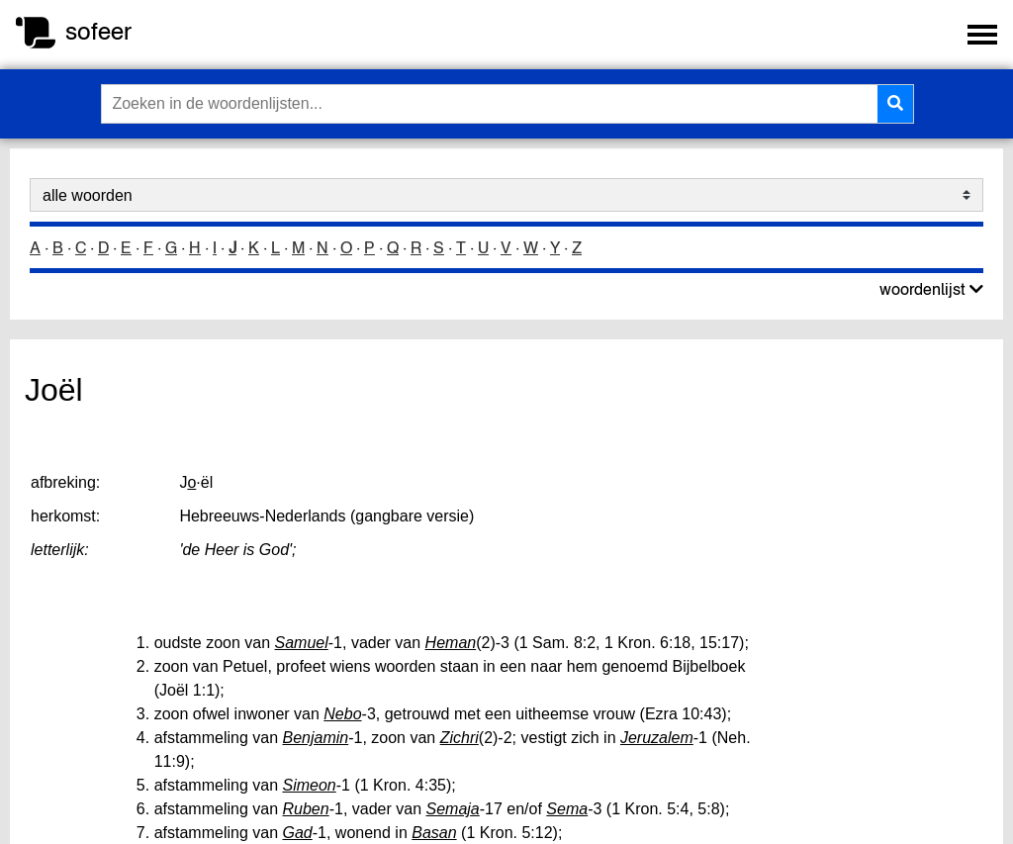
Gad (298, 832)
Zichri (459, 737)
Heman (451, 642)
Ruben (306, 808)
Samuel (301, 642)
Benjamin (316, 737)
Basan (434, 832)
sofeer (98, 31)
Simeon (309, 785)
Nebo (342, 713)
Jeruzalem (656, 737)
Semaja (452, 808)
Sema (567, 808)
